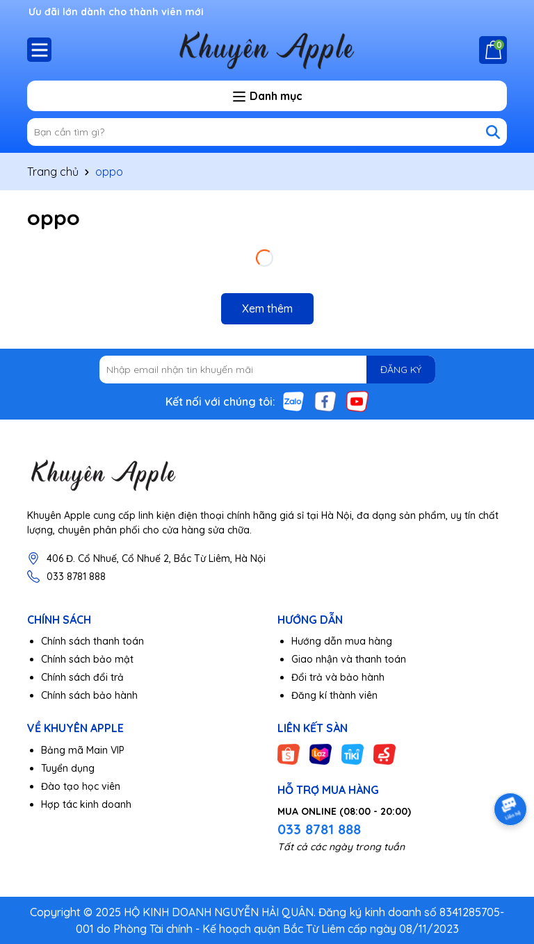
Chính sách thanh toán (92, 641)
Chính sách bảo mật (87, 659)
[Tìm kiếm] (493, 132)
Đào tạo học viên (80, 786)
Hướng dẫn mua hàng (341, 641)
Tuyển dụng (68, 768)
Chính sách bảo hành (89, 695)
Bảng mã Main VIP (82, 750)
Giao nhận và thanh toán (348, 659)
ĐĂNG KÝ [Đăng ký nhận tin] (400, 369)
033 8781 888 (76, 576)
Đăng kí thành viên (334, 695)
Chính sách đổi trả (82, 677)
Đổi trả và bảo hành (338, 677)
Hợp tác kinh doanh (86, 804)
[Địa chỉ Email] (267, 369)
